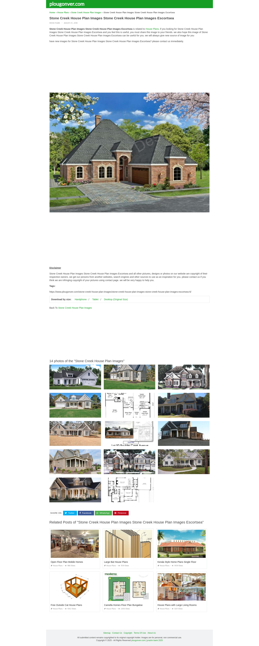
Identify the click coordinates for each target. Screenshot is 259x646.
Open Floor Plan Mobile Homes (67, 562)
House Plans (54, 23)
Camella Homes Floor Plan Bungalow (123, 605)
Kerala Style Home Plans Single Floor (177, 562)
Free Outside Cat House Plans (66, 605)
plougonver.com (66, 4)
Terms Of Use (140, 633)
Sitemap (107, 633)
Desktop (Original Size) (116, 299)
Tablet (95, 299)
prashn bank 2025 (155, 640)
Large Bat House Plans (116, 562)
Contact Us (117, 633)
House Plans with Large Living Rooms (177, 605)
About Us (152, 633)
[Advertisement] (129, 68)
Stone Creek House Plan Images (75, 307)
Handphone (81, 299)
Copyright (128, 633)
